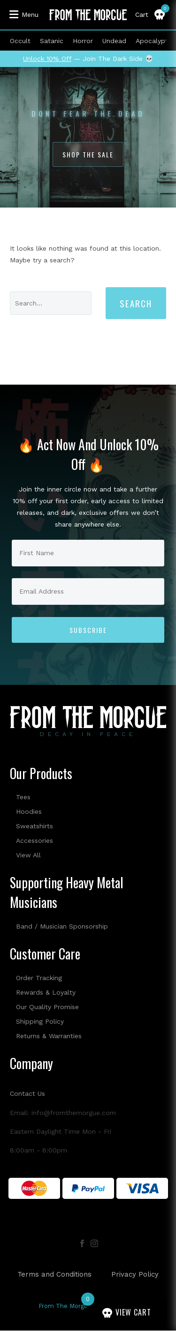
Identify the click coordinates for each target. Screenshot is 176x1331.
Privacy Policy (135, 1274)
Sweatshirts (34, 826)
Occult (20, 41)
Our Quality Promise (47, 1007)
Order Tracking (39, 978)
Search (136, 303)
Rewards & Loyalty (46, 992)
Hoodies (29, 811)
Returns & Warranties (49, 1036)
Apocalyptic (154, 41)
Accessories (34, 840)
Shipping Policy (40, 1021)
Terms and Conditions (54, 1274)
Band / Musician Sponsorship (62, 926)
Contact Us (27, 1093)
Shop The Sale (88, 154)
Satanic (51, 41)
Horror (83, 41)
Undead (114, 41)
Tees (23, 797)
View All (28, 855)
